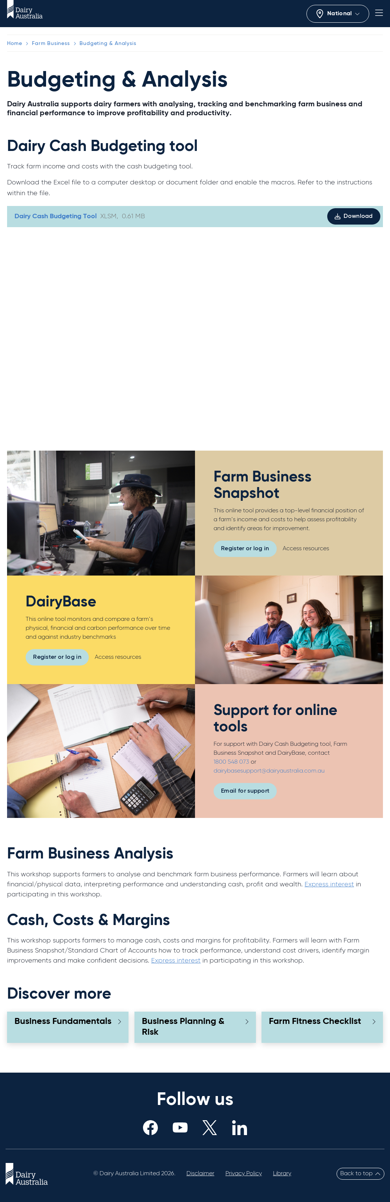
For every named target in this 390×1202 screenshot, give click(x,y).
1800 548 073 (232, 762)
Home (14, 43)
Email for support (245, 791)
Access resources (306, 549)
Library (282, 1174)
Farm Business (50, 43)
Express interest (329, 884)
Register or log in (245, 549)
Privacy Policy (243, 1174)
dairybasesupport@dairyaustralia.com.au (269, 771)
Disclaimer (200, 1174)
